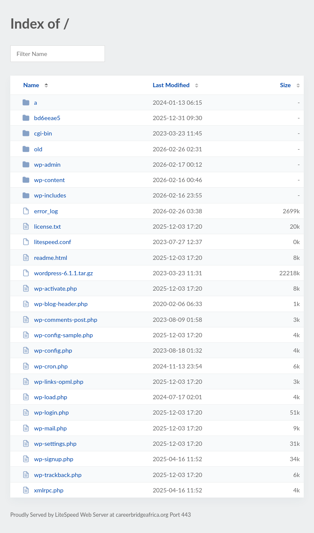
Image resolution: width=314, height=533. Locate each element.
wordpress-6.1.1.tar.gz (57, 273)
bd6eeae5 (41, 117)
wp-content (43, 179)
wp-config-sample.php (57, 335)
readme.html (44, 257)
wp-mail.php (44, 428)
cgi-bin (37, 133)
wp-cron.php (45, 366)
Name (31, 84)
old (32, 149)
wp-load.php (44, 396)
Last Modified (171, 84)
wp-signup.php (47, 458)
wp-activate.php (49, 288)
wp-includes (44, 195)
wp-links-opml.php (52, 381)
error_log (40, 211)
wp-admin (41, 164)
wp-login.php (45, 412)
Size (285, 84)
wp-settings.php (49, 443)
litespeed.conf (46, 241)
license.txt (41, 226)
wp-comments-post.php (59, 319)
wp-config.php (47, 350)
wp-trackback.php (51, 474)
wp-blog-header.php (54, 303)
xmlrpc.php (42, 490)
